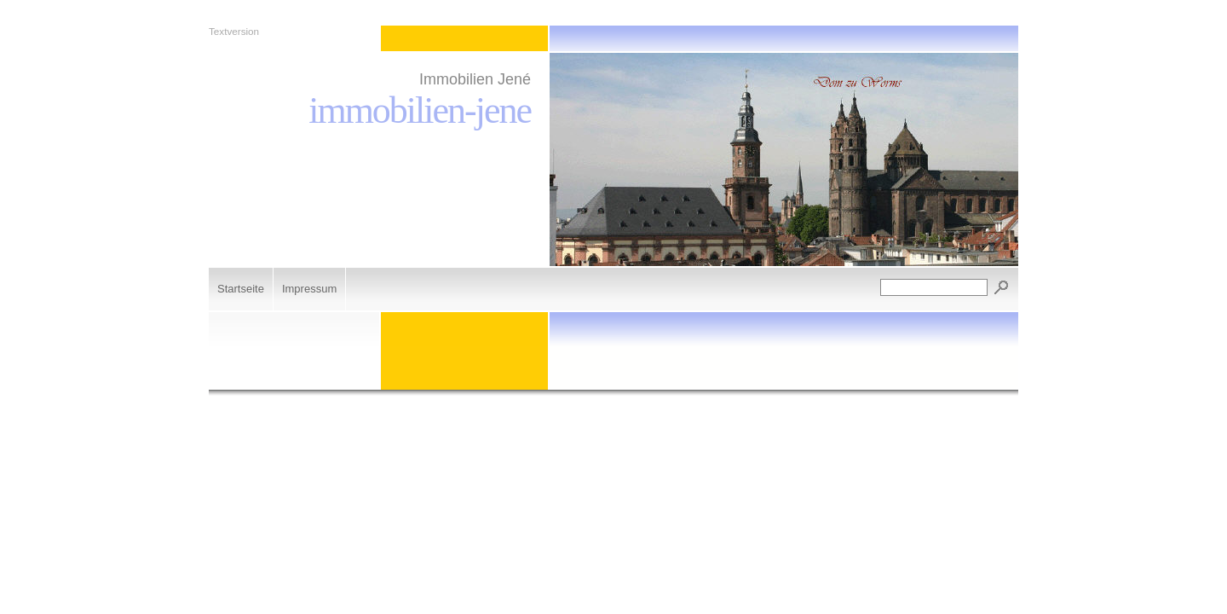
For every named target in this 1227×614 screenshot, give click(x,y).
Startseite (240, 288)
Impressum (309, 288)
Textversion (234, 31)
